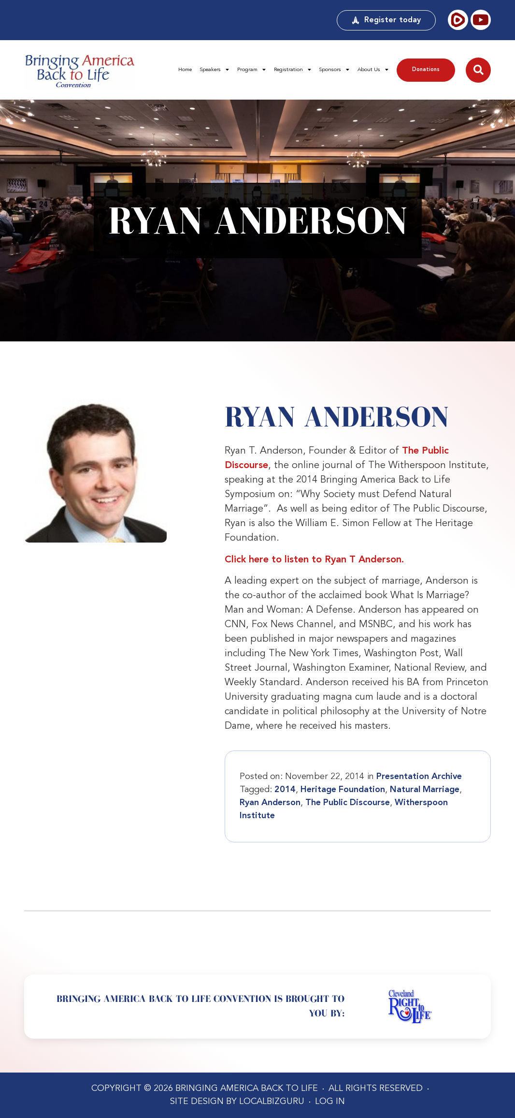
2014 (285, 789)
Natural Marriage (424, 789)
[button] (478, 70)
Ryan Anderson (270, 802)
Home (185, 70)
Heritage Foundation (342, 789)
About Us (373, 69)
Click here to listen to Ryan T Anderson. (314, 560)
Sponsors (334, 69)
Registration (292, 69)
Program (251, 69)
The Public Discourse (347, 802)
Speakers (214, 69)
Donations (426, 70)
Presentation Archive (419, 776)
